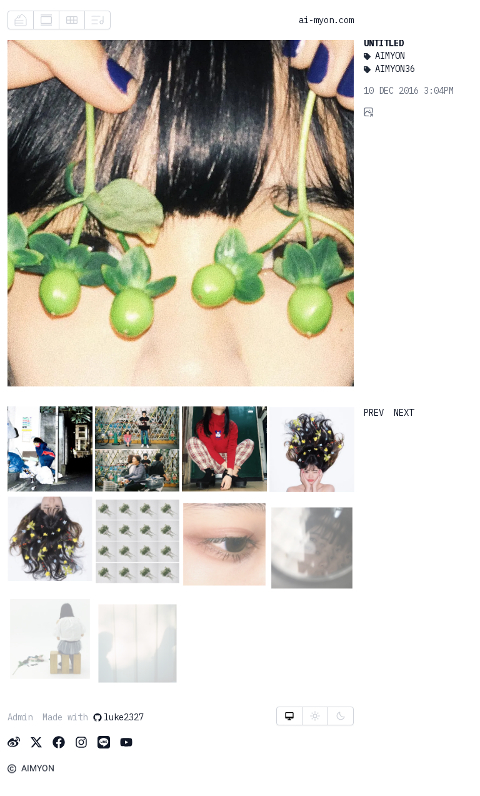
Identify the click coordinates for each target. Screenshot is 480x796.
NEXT (404, 412)
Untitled (384, 43)
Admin (20, 717)
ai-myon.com (326, 20)
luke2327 (118, 717)
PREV (374, 412)
